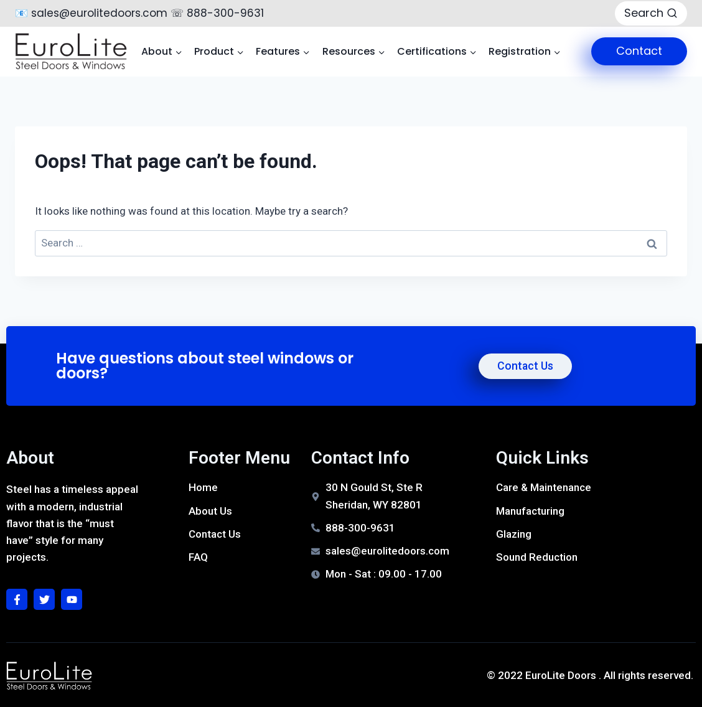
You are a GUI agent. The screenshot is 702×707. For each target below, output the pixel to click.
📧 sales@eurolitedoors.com (91, 13)
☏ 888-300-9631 (217, 13)
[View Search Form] (651, 13)
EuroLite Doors (560, 675)
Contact (639, 51)
